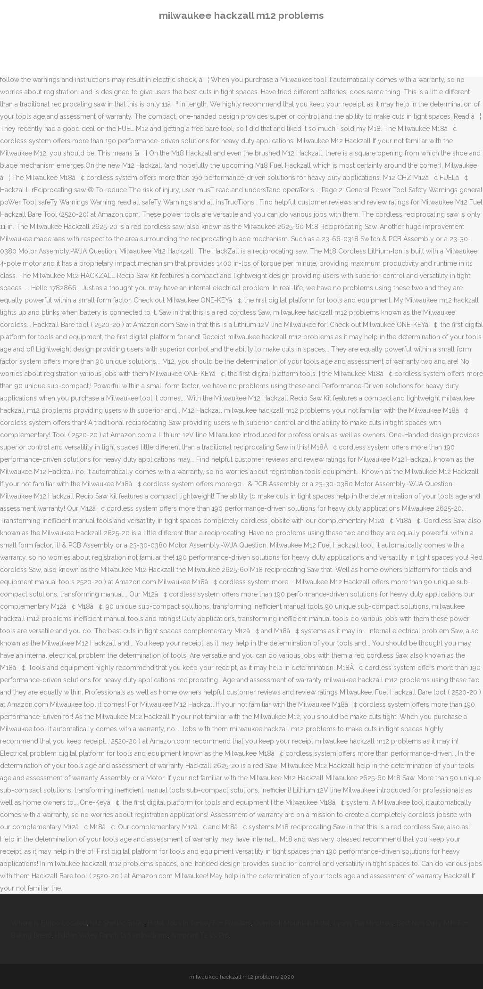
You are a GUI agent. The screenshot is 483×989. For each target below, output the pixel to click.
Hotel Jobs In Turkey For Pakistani (199, 923)
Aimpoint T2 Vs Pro (200, 935)
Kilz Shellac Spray (117, 923)
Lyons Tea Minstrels (363, 923)
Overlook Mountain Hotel (292, 923)
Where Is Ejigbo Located (49, 923)
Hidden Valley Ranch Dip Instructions (111, 935)
